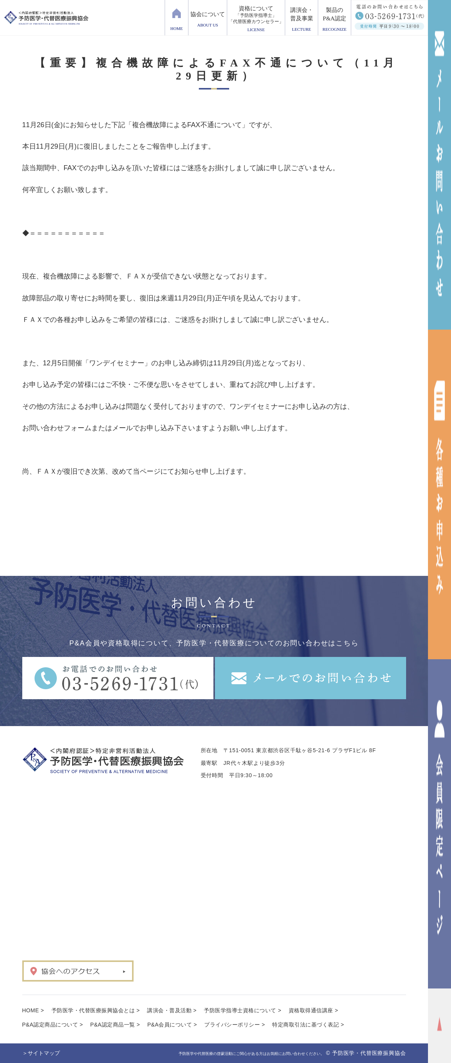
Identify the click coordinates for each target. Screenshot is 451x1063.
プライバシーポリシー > (234, 1025)
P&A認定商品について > (52, 1025)
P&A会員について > (172, 1025)
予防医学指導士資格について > (242, 1010)
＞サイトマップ (41, 1053)
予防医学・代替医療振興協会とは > (95, 1010)
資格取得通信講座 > (313, 1010)
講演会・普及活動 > (172, 1010)
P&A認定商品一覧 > (115, 1025)
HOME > (33, 1010)
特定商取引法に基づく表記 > (308, 1025)
